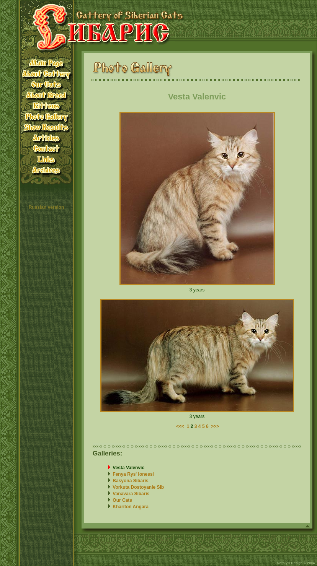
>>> (215, 426)
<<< (180, 426)
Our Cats (122, 500)
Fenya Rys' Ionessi (133, 474)
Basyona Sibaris (130, 480)
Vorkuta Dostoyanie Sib (138, 487)
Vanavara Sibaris (131, 493)
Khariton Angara (131, 506)
